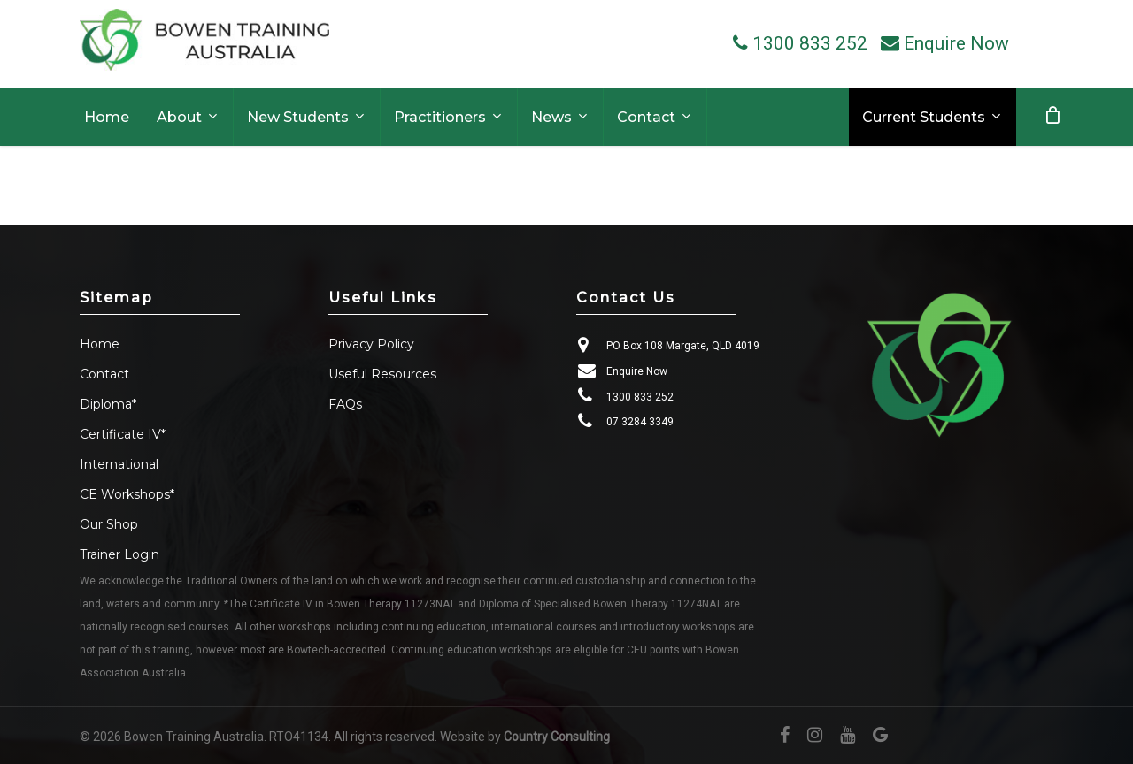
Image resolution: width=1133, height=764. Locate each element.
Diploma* (108, 404)
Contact (104, 374)
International (119, 464)
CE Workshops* (127, 494)
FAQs (345, 404)
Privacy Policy (371, 344)
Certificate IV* (123, 434)
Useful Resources (382, 374)
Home (99, 344)
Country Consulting (557, 737)
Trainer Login (119, 554)
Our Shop (109, 524)
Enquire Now (636, 371)
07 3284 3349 (640, 422)
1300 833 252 (640, 397)
